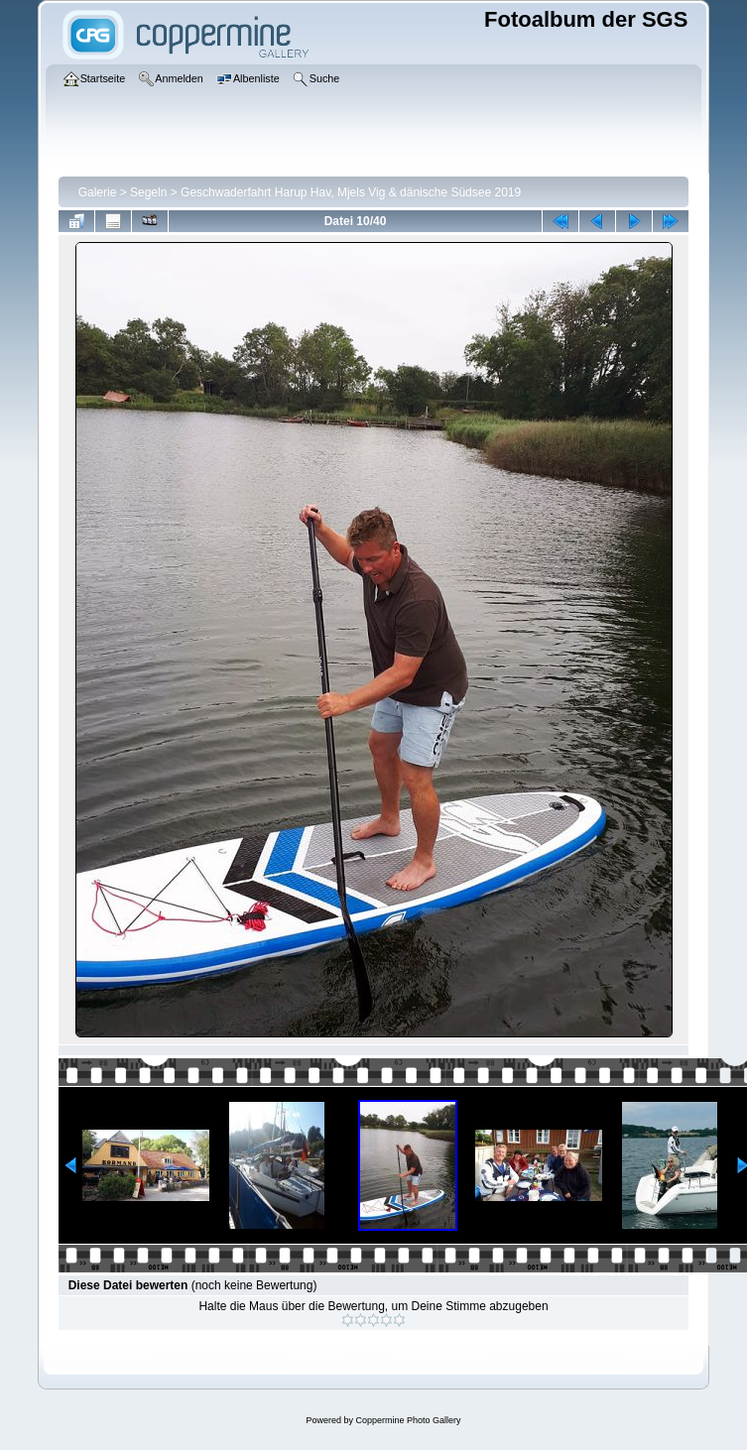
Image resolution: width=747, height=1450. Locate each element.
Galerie (97, 192)
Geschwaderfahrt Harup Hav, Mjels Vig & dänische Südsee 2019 (351, 192)
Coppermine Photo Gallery (407, 1420)
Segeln (148, 192)
